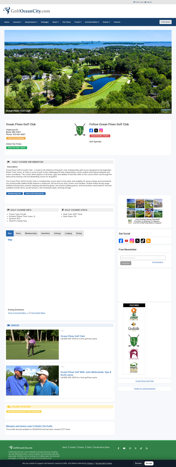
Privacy (81, 447)
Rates (18, 233)
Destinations (31, 22)
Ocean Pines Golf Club (72, 336)
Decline (138, 463)
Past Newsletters (157, 262)
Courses (17, 22)
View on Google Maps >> (18, 313)
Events (106, 22)
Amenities (45, 233)
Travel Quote (165, 22)
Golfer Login (139, 2)
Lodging (68, 233)
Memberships (31, 233)
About (64, 447)
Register (149, 2)
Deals (56, 22)
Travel (78, 22)
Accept (149, 463)
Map (10, 233)
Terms (89, 447)
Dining (79, 233)
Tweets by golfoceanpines (144, 389)
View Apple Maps (38, 313)
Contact (73, 447)
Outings (57, 233)
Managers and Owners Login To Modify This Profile (29, 426)
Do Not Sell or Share (102, 447)
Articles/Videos (92, 22)
